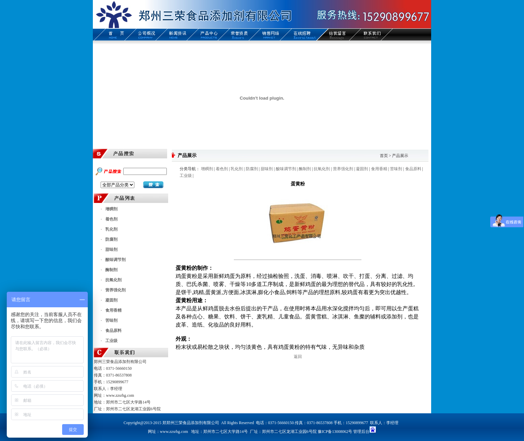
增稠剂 (111, 209)
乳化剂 (111, 229)
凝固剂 (111, 300)
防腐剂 (111, 239)
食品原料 (113, 330)
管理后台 (361, 431)
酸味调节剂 (115, 259)
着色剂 (111, 219)
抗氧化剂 (113, 280)
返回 (298, 356)
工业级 (111, 340)
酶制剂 (111, 269)
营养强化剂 (115, 290)
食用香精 (113, 310)
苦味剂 (111, 320)
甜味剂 (111, 249)
